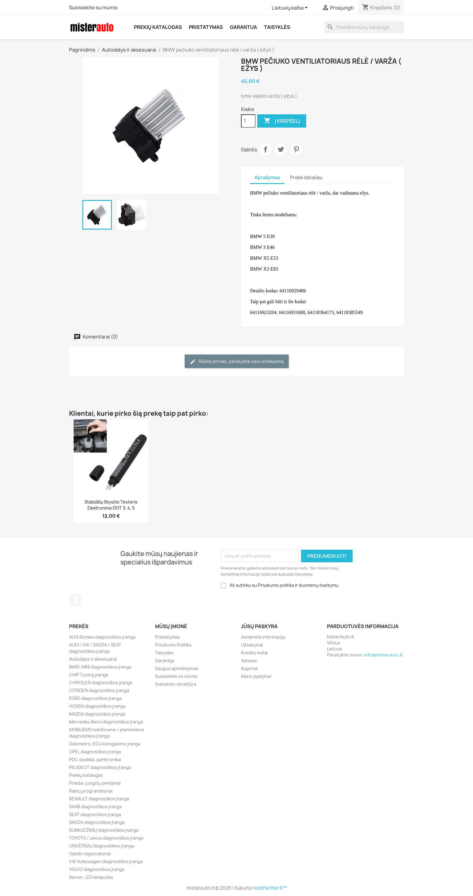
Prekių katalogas (158, 27)
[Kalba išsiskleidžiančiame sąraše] (291, 8)
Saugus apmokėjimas (176, 668)
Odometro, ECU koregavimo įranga (104, 744)
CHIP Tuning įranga (88, 675)
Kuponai (249, 668)
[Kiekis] (248, 121)
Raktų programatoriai (91, 791)
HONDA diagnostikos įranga (97, 706)
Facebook (76, 600)
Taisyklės (277, 27)
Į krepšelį (282, 121)
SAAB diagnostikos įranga (95, 806)
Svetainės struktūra (175, 684)
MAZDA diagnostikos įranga (97, 714)
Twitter (281, 149)
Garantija (243, 27)
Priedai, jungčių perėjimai (95, 783)
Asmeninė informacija (263, 637)
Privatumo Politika (173, 645)
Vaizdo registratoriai (90, 853)
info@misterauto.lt (383, 655)
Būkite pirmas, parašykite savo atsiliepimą (237, 361)
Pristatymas (206, 27)
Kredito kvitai (254, 653)
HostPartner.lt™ (269, 888)
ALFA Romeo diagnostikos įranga (102, 637)
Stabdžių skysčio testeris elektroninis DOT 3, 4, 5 (111, 505)
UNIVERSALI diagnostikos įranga (101, 846)
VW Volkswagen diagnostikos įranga (106, 861)
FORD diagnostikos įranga (95, 698)
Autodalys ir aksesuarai (93, 659)
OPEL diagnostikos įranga (95, 752)
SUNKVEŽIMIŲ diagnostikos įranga (103, 830)
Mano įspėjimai (256, 676)
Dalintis (265, 149)
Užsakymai (252, 645)
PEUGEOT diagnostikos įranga (100, 767)
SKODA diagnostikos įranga (97, 822)
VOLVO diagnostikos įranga (96, 869)
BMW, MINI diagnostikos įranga (100, 667)
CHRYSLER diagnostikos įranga (100, 682)
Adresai (249, 660)
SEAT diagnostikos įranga (95, 814)
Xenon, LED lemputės (91, 877)
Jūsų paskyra (259, 626)
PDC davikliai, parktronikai (95, 759)
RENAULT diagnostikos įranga (99, 799)
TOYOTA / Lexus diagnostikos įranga (106, 838)
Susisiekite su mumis (93, 7)
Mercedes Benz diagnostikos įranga (106, 722)
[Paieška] (364, 27)
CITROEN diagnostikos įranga (99, 690)
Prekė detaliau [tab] (306, 177)
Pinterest (296, 149)
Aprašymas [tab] (267, 177)
